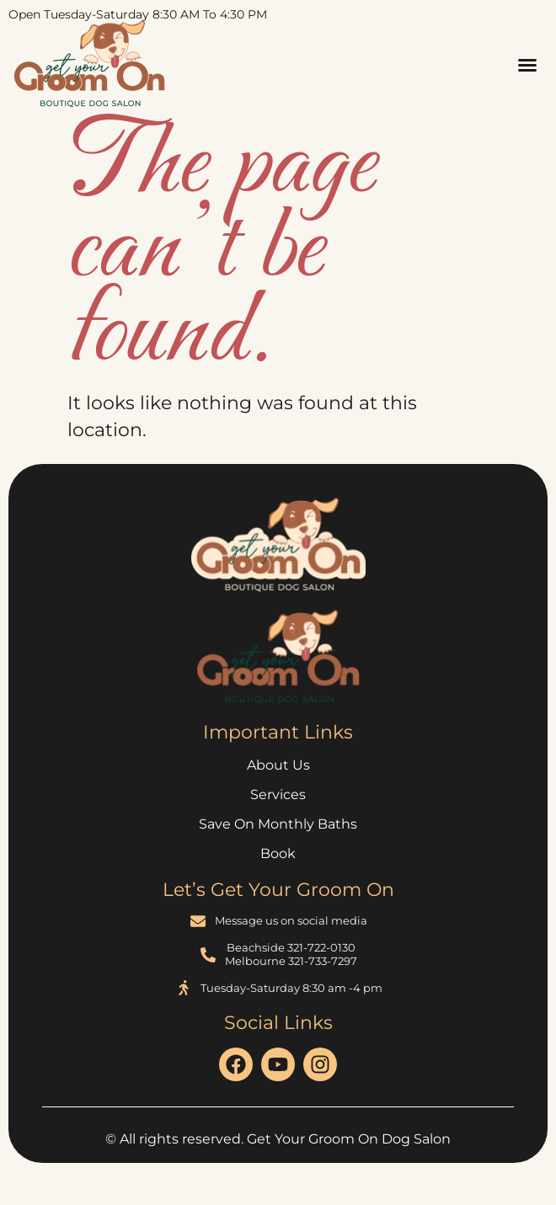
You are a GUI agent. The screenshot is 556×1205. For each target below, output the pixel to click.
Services (278, 794)
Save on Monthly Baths (278, 824)
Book (278, 853)
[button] (527, 65)
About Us (278, 765)
